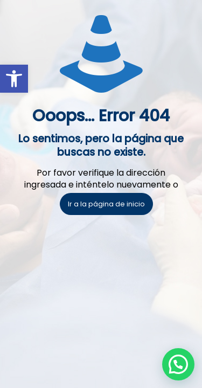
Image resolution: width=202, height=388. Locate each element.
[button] (178, 364)
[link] (14, 79)
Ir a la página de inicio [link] (106, 204)
